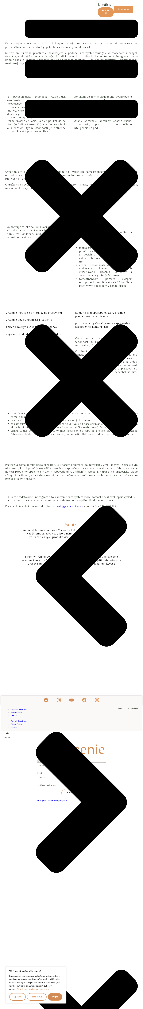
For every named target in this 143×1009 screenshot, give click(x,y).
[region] (36, 985)
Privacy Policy (16, 713)
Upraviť (17, 997)
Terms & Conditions (18, 710)
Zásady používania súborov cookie (33, 989)
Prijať (55, 997)
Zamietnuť (37, 997)
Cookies (14, 716)
